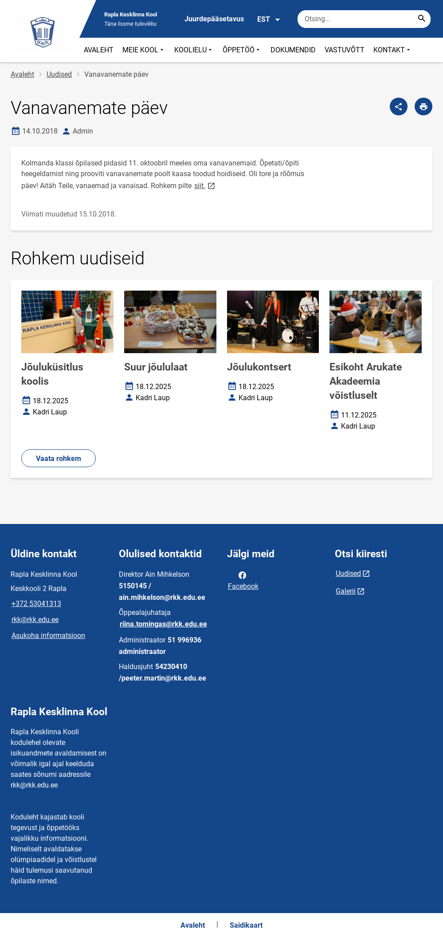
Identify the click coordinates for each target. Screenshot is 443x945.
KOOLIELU (194, 50)
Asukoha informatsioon (48, 635)
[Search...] (421, 19)
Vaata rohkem (58, 458)
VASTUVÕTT (345, 50)
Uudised (59, 74)
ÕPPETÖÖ (242, 50)
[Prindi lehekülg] (423, 106)
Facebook (243, 580)
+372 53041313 (36, 603)
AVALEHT (99, 50)
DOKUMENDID (293, 50)
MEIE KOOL (143, 50)
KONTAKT (392, 50)
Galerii (346, 591)
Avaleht (22, 74)
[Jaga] (399, 106)
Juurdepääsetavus (214, 19)
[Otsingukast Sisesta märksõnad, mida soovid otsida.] (364, 19)
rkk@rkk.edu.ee (35, 619)
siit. (205, 185)
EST (269, 19)
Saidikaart (246, 925)
